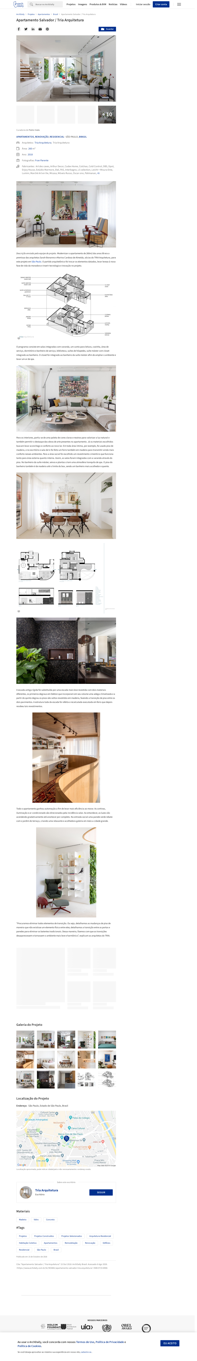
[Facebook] (18, 29)
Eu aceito (170, 1343)
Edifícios (106, 1243)
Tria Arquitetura (43, 142)
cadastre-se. (86, 1352)
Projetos (71, 4)
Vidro (36, 1219)
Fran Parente (41, 160)
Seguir (101, 1192)
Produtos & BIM (98, 4)
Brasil (83, 137)
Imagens (82, 4)
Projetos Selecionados (71, 1236)
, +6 (98, 173)
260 (30, 148)
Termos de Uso (85, 1342)
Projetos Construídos (44, 1236)
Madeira (22, 1219)
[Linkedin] (33, 29)
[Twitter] (26, 29)
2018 (30, 154)
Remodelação (71, 1243)
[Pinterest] (47, 29)
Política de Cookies (29, 1346)
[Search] (49, 4)
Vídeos (123, 4)
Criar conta (161, 4)
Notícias (113, 4)
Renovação (42, 137)
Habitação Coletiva (27, 1243)
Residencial (57, 137)
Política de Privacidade (110, 1342)
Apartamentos (25, 137)
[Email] (40, 29)
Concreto (50, 1219)
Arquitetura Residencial (100, 1236)
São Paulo (36, 261)
